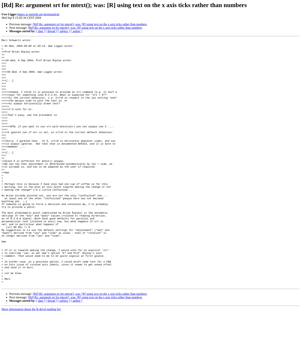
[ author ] (76, 31)
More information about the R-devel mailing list (31, 358)
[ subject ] (64, 31)
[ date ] (40, 31)
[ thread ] (51, 31)
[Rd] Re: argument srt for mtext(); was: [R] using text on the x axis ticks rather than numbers (90, 24)
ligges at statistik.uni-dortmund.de (38, 14)
